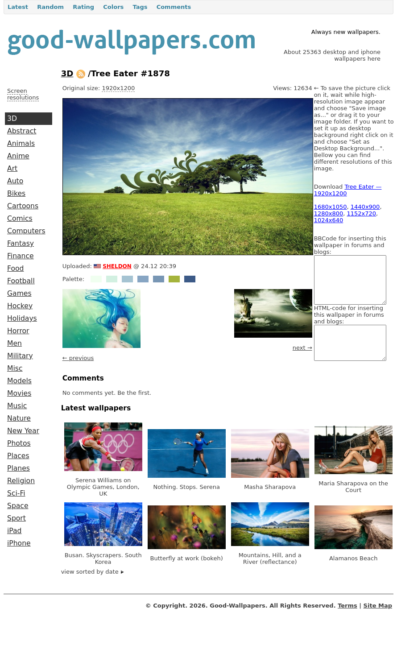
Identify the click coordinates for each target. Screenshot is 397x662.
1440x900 (365, 206)
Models (19, 381)
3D (12, 119)
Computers (26, 231)
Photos (19, 443)
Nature (19, 418)
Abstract (21, 131)
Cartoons (22, 206)
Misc (15, 368)
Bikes (16, 194)
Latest (18, 7)
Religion (21, 481)
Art (12, 169)
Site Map (378, 605)
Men (14, 343)
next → (302, 347)
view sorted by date (92, 571)
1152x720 (361, 213)
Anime (18, 156)
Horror (18, 331)
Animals (21, 144)
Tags (139, 7)
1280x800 (328, 213)
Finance (20, 256)
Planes (18, 468)
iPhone (19, 543)
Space (18, 506)
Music (17, 406)
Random (50, 7)
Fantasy (20, 244)
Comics (20, 219)
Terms (347, 605)
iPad (14, 531)
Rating (83, 7)
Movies (19, 393)
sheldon (117, 265)
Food (15, 269)
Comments (174, 7)
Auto (15, 181)
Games (19, 294)
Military (20, 356)
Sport (16, 518)
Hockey (20, 306)
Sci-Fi (16, 493)
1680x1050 (330, 206)
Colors (113, 7)
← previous (78, 358)
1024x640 (328, 220)
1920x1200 (118, 88)
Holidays (22, 318)
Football (21, 281)
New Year (23, 431)
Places (18, 456)
